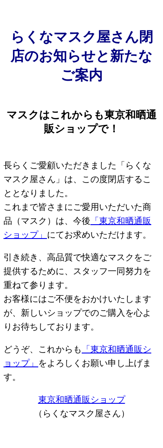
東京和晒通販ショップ (81, 399)
